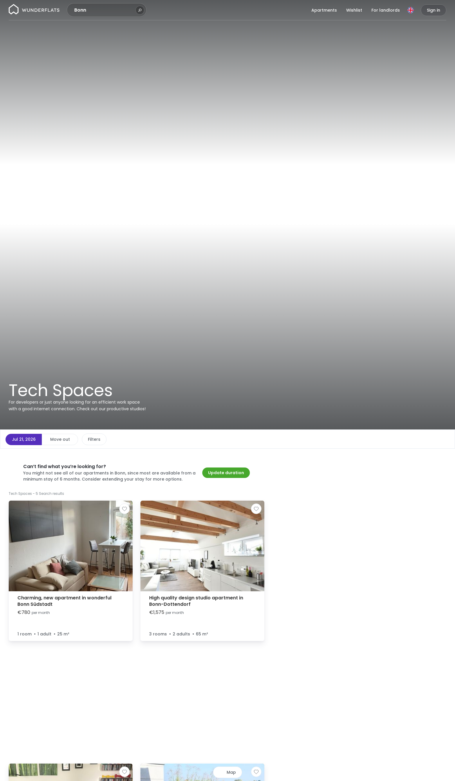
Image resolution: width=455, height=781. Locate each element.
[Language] (410, 10)
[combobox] (104, 10)
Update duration (226, 473)
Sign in (433, 10)
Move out (60, 439)
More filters (190, 439)
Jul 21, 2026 (24, 439)
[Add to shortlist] (124, 509)
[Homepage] (34, 10)
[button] (281, 456)
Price (93, 439)
